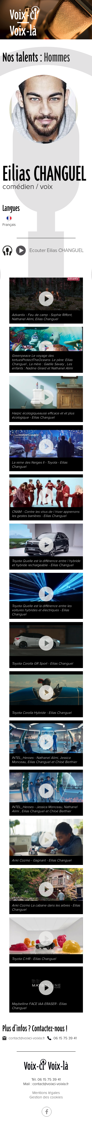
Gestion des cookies (46, 1097)
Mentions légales (46, 1093)
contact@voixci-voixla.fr (27, 1038)
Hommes (57, 57)
